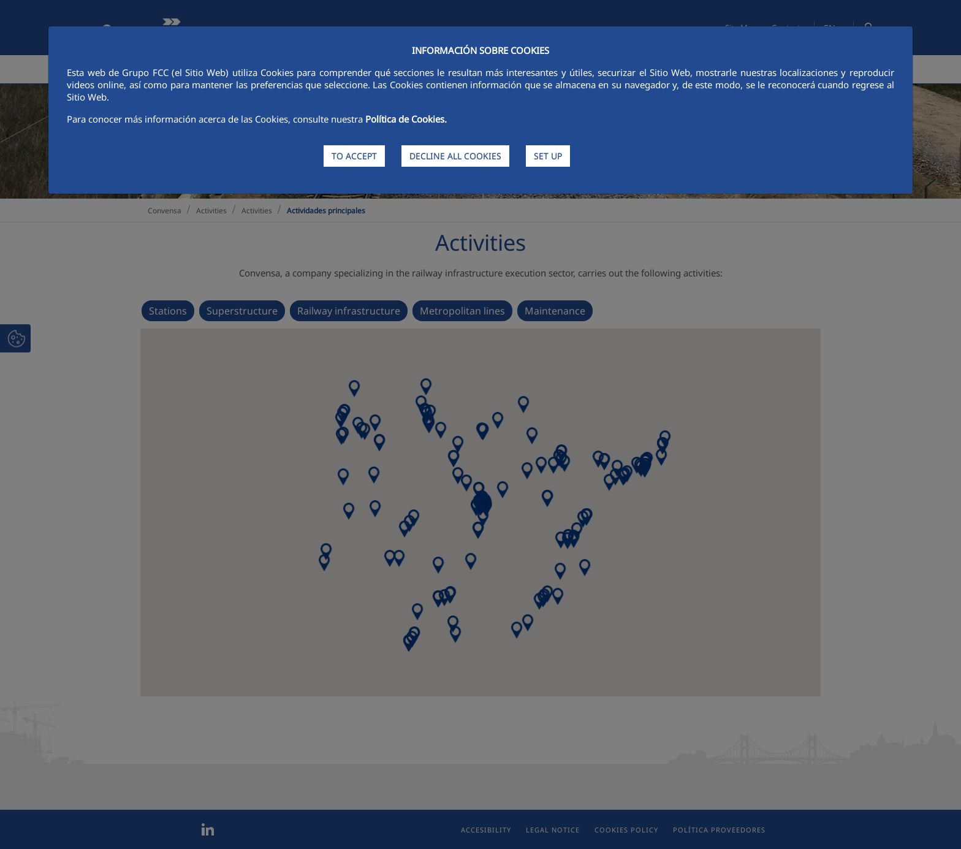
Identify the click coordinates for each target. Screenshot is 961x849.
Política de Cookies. (406, 119)
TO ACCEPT (354, 156)
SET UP (548, 156)
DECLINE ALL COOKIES (455, 156)
